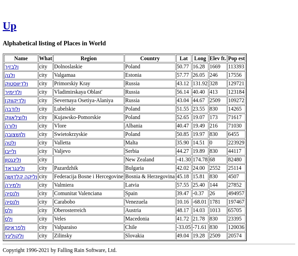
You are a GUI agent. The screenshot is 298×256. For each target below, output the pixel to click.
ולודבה (12, 109)
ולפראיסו (15, 227)
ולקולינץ (14, 236)
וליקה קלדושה (21, 177)
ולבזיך (12, 67)
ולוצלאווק (16, 117)
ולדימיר (13, 92)
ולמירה (13, 185)
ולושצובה (15, 134)
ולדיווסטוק (16, 84)
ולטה (10, 143)
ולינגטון (13, 160)
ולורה (11, 126)
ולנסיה (12, 193)
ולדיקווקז (15, 100)
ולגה (10, 75)
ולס (8, 210)
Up (10, 26)
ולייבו (10, 151)
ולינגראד (15, 168)
